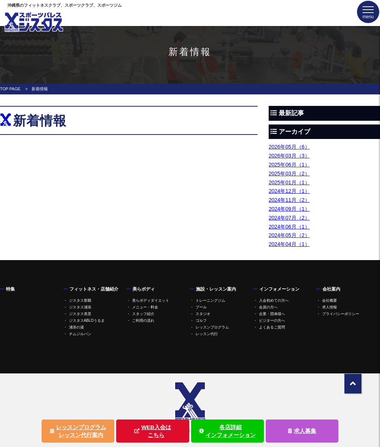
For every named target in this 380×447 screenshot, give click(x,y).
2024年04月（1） (289, 244)
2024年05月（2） (289, 235)
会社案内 (331, 289)
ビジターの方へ (272, 320)
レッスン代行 (207, 334)
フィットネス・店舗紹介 (93, 289)
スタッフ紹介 (143, 314)
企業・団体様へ (272, 314)
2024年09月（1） (289, 209)
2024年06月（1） (289, 227)
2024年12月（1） (289, 191)
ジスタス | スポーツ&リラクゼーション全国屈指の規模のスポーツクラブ (33, 21)
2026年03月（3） (289, 156)
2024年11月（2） (289, 200)
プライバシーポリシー (340, 314)
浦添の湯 (76, 327)
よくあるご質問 (272, 327)
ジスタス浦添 (80, 307)
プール (201, 307)
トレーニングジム (210, 300)
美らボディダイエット (150, 300)
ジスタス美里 (80, 314)
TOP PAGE (10, 89)
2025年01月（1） (289, 182)
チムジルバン (80, 334)
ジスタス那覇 (80, 300)
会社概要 (329, 300)
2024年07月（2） (289, 218)
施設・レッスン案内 (216, 289)
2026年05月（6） (289, 147)
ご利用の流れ (143, 320)
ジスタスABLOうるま (87, 320)
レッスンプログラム (212, 327)
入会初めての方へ (274, 300)
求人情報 (329, 307)
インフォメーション (279, 289)
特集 (10, 289)
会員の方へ (268, 307)
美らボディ (143, 289)
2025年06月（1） (289, 165)
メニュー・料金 (145, 307)
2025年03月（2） (289, 173)
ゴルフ (201, 320)
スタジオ (203, 314)
